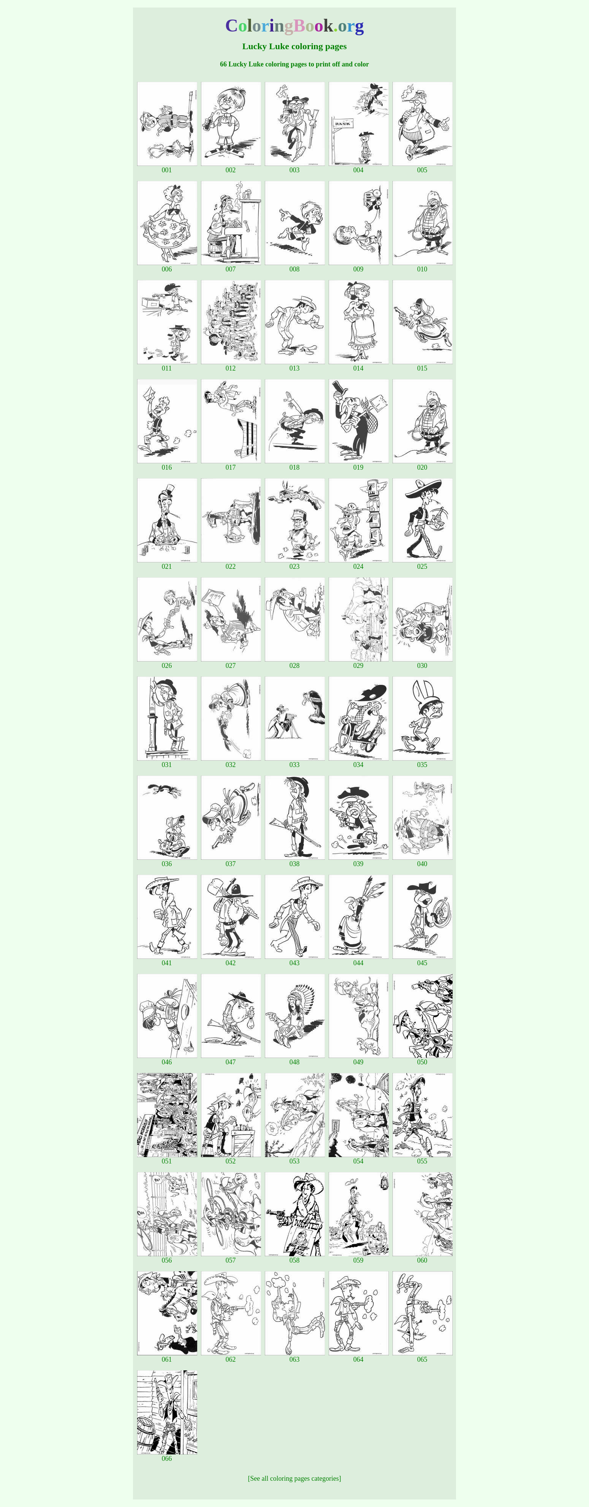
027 (231, 662)
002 (231, 167)
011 (167, 365)
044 (358, 960)
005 (422, 167)
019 (358, 464)
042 (231, 960)
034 (358, 762)
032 (231, 762)
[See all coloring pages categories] (294, 1478)
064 (358, 1356)
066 (167, 1455)
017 (231, 464)
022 (231, 563)
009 (358, 266)
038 (294, 861)
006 (167, 266)
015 (422, 365)
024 (358, 563)
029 (358, 662)
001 (167, 167)
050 (422, 1059)
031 (167, 762)
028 (294, 662)
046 (167, 1059)
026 (167, 662)
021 (167, 563)
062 (231, 1356)
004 (358, 167)
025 (422, 563)
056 (167, 1257)
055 (422, 1158)
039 (358, 861)
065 (422, 1356)
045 (422, 960)
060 (422, 1257)
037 (231, 861)
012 (231, 365)
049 (358, 1059)
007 (231, 266)
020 (422, 464)
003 (294, 167)
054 (358, 1158)
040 (422, 861)
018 (294, 464)
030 (422, 662)
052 (231, 1158)
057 (231, 1257)
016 (167, 464)
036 (167, 861)
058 (294, 1257)
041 (167, 960)
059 (358, 1257)
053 (294, 1158)
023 (294, 563)
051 (167, 1158)
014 (358, 365)
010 (422, 266)
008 (294, 266)
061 (167, 1356)
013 (294, 365)
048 (294, 1059)
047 (231, 1059)
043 (294, 960)
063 (294, 1356)
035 (422, 762)
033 (294, 762)
